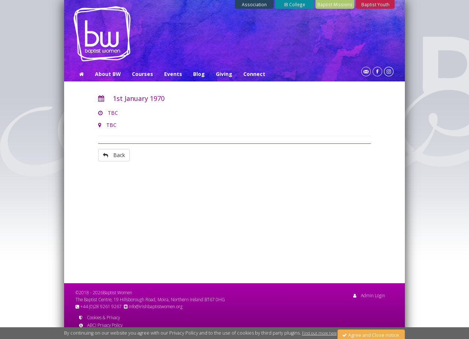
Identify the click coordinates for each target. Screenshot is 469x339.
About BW (108, 73)
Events (173, 73)
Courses (142, 73)
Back (114, 155)
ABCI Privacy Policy (100, 325)
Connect (254, 73)
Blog (199, 73)
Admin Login (369, 295)
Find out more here (319, 335)
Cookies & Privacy (99, 317)
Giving (224, 73)
